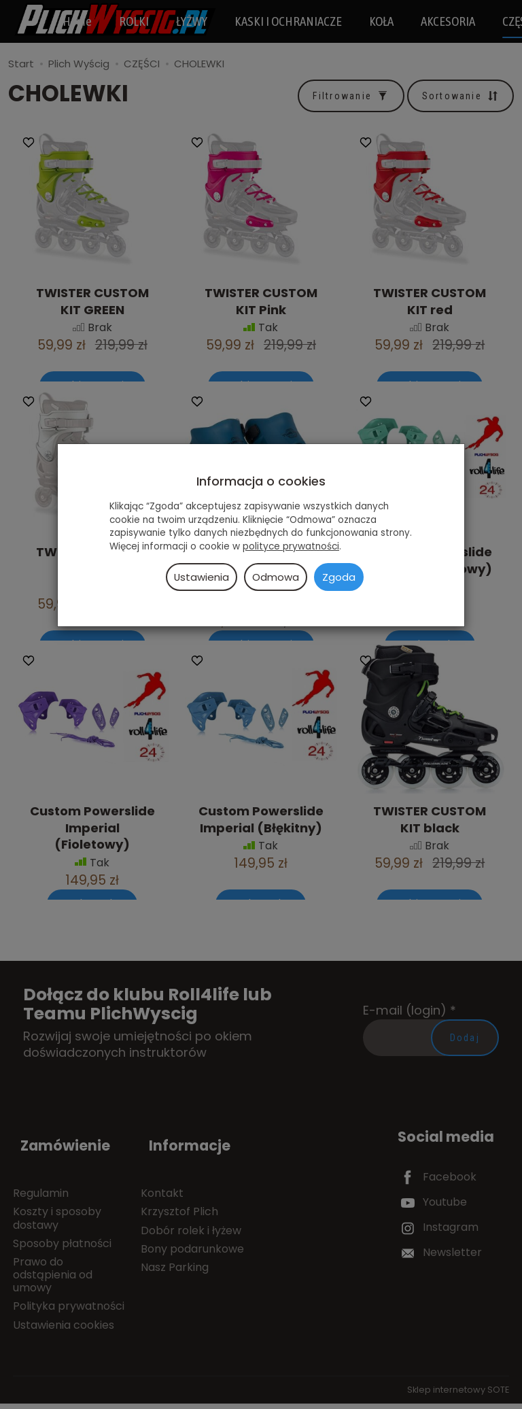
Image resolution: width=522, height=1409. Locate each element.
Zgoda (338, 577)
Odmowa (275, 577)
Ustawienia (201, 577)
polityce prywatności (291, 546)
